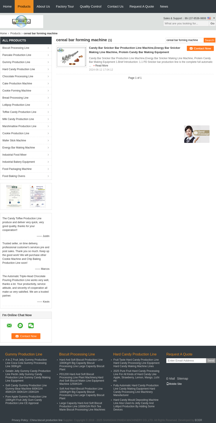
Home (7, 6)
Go (212, 23)
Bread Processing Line (15, 97)
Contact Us (115, 6)
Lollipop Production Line (16, 104)
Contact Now (202, 48)
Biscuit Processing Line (15, 47)
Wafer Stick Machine (14, 140)
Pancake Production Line (16, 55)
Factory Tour (65, 6)
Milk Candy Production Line (18, 119)
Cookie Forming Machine (16, 90)
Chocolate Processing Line (17, 76)
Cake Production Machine (17, 83)
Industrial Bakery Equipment (18, 161)
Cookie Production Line (15, 133)
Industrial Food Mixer (14, 154)
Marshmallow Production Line (19, 126)
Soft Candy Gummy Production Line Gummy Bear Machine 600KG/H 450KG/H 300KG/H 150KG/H (26, 388)
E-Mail (170, 378)
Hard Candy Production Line (18, 69)
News (164, 6)
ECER (198, 420)
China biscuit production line (46, 420)
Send (210, 360)
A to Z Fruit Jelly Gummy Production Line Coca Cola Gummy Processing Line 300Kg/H (26, 363)
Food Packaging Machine (17, 168)
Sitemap (182, 378)
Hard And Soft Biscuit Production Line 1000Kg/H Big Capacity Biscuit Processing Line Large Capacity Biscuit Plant (81, 364)
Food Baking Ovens (13, 176)
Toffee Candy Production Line (19, 112)
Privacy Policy (20, 420)
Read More (101, 65)
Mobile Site (174, 383)
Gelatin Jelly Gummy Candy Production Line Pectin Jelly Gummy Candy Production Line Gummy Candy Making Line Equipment (28, 375)
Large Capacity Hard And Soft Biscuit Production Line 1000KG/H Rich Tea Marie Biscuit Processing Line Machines (82, 406)
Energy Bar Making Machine (18, 147)
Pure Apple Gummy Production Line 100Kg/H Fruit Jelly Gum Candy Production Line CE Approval (26, 400)
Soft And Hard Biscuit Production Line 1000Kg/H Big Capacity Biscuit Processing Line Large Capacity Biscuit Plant (81, 393)
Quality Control (90, 6)
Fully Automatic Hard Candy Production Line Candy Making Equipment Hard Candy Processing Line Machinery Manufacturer (136, 390)
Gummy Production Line (16, 62)
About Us (43, 6)
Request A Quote (141, 6)
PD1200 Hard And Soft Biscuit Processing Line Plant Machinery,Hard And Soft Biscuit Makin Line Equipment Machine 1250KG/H (81, 379)
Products (24, 6)
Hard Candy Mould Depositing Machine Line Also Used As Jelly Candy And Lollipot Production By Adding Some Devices (136, 404)
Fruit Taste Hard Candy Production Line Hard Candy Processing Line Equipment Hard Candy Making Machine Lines (136, 363)
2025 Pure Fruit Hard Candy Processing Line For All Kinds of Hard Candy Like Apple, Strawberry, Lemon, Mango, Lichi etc (136, 375)
